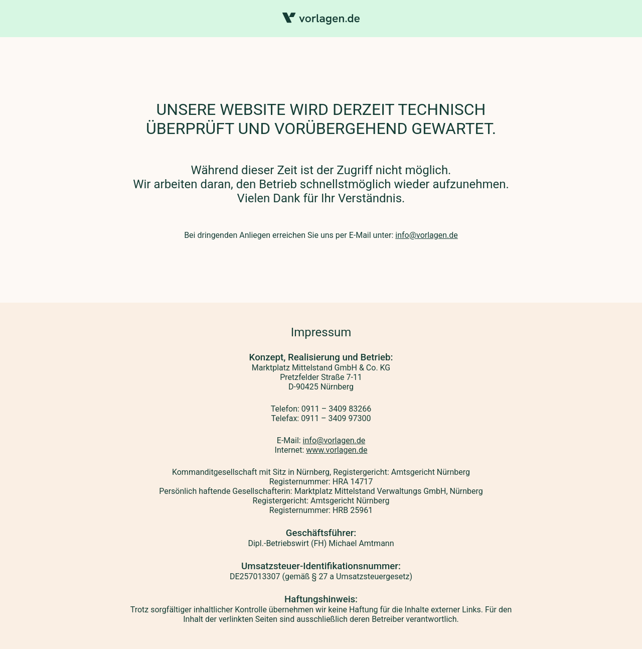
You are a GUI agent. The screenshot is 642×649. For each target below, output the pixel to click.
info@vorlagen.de (426, 235)
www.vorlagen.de (336, 450)
